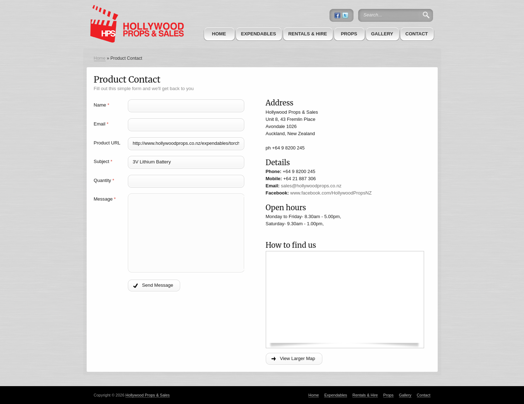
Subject (103, 161)
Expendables (258, 33)
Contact (416, 33)
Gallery (382, 33)
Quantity (104, 180)
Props (349, 33)
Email (101, 124)
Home (219, 33)
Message (105, 199)
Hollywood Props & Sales (147, 395)
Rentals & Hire (307, 33)
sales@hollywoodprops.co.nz (311, 185)
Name (101, 105)
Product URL (107, 143)
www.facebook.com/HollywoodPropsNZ (330, 193)
